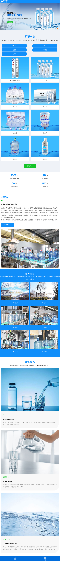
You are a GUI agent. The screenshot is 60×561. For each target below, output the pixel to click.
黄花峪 (14, 50)
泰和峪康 (45, 50)
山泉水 (14, 54)
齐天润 (14, 46)
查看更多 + (7, 225)
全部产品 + (30, 166)
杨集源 (45, 46)
